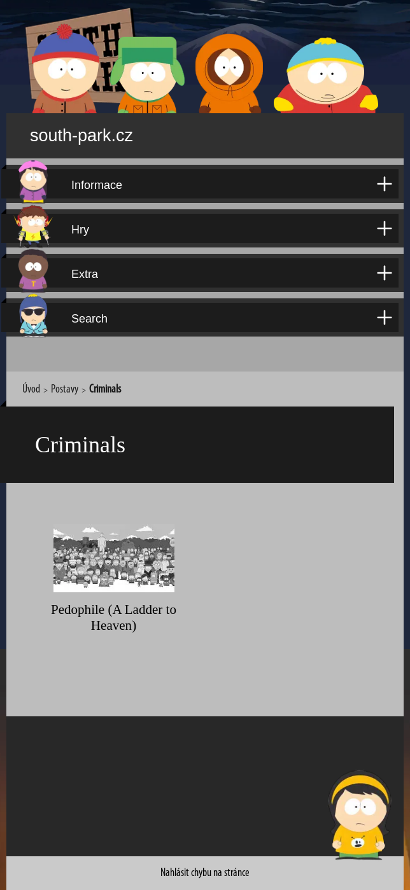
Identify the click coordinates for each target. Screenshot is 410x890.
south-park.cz (99, 131)
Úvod (31, 381)
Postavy (64, 381)
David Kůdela (319, 877)
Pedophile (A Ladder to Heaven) (114, 601)
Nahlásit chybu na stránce (205, 849)
